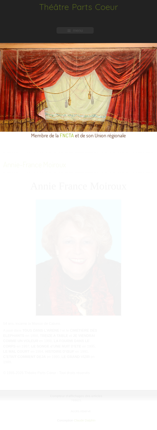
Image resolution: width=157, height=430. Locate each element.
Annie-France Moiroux (34, 164)
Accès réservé (81, 411)
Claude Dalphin (84, 420)
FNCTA (67, 135)
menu (75, 30)
